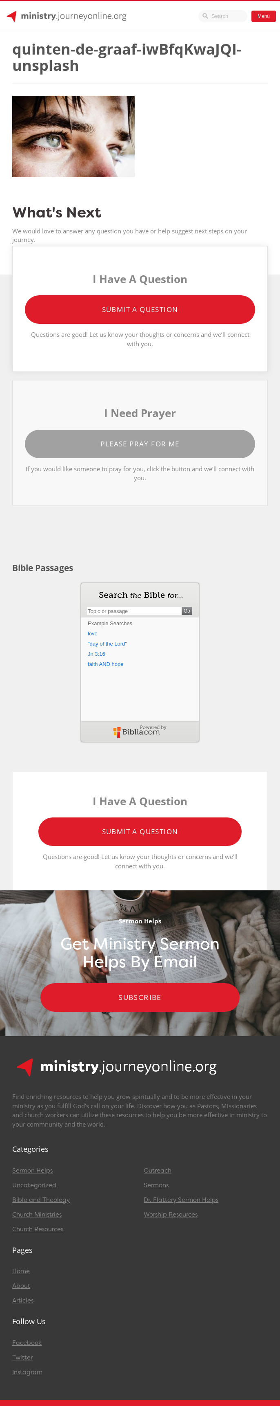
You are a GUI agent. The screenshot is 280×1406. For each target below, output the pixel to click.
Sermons (156, 1185)
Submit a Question (140, 309)
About (21, 1286)
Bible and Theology (41, 1200)
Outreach (157, 1171)
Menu (264, 16)
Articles (22, 1300)
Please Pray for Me (139, 443)
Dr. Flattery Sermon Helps (181, 1200)
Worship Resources (171, 1214)
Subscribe (140, 997)
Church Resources (37, 1229)
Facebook (27, 1343)
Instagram (27, 1372)
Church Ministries (37, 1214)
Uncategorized (34, 1185)
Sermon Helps (32, 1171)
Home (21, 1271)
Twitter (22, 1357)
